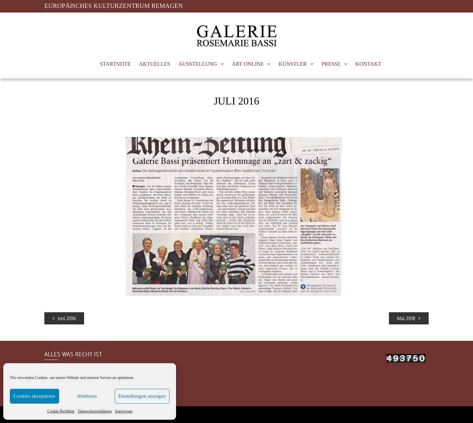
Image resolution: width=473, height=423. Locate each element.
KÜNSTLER (293, 64)
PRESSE (331, 64)
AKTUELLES (154, 64)
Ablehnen (87, 396)
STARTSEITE (115, 64)
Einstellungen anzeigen (142, 396)
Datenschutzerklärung (95, 411)
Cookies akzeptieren (34, 396)
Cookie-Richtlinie (61, 411)
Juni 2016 (64, 318)
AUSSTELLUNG (197, 64)
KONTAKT (368, 64)
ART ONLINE (248, 64)
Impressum (123, 411)
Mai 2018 (408, 318)
